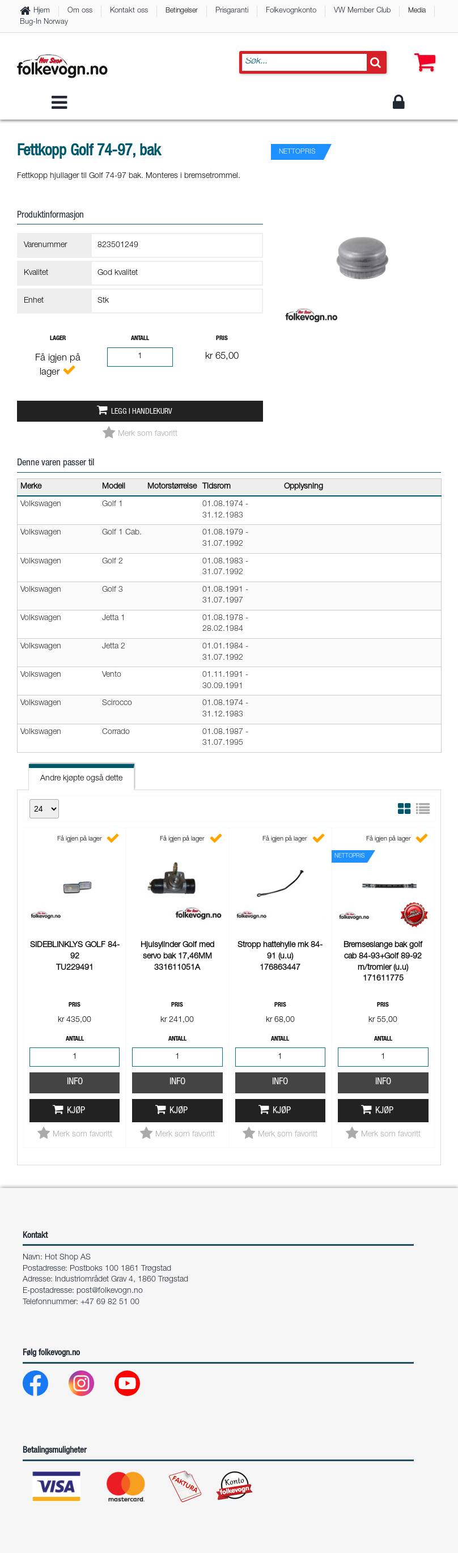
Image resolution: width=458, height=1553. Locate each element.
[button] (422, 51)
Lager (58, 339)
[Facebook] (44, 1386)
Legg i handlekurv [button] (141, 412)
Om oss (79, 11)
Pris (222, 339)
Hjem (41, 11)
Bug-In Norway (44, 22)
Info (75, 1082)
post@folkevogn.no (110, 1291)
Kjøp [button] (76, 1111)
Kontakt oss (129, 11)
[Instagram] (90, 1386)
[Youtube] (136, 1386)
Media (417, 10)
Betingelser (182, 10)
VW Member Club (362, 11)
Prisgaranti (231, 11)
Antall (140, 339)
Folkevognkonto (291, 11)
